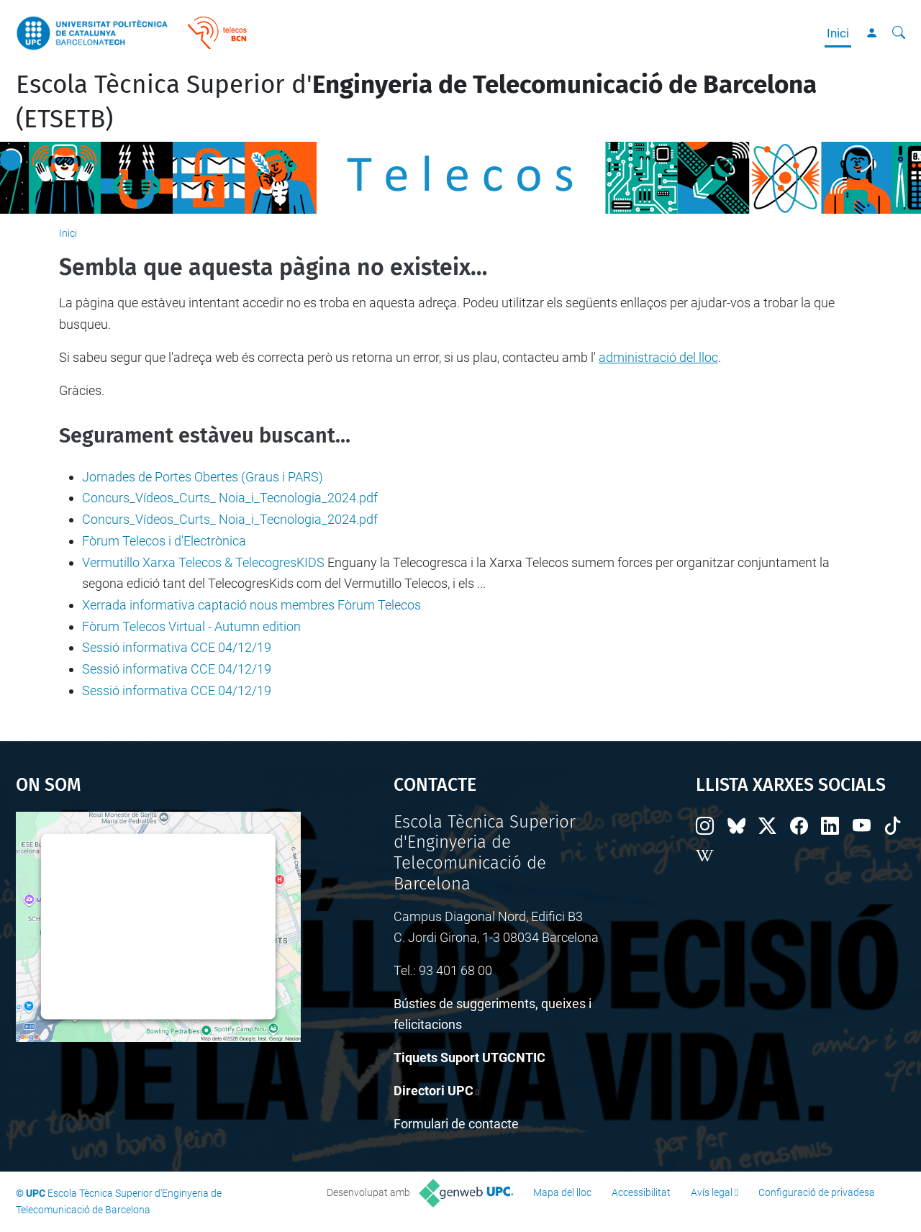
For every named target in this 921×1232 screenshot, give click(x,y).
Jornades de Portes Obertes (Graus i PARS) (202, 476)
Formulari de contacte (456, 1123)
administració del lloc (658, 357)
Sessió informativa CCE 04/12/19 (176, 647)
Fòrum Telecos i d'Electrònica (164, 540)
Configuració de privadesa (816, 1192)
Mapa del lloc (562, 1192)
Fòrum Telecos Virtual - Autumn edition (191, 626)
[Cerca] (898, 33)
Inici (838, 33)
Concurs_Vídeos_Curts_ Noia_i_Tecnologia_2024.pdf (230, 497)
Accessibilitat (641, 1192)
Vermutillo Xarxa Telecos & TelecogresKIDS (203, 562)
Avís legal (711, 1192)
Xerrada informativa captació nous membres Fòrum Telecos (251, 604)
